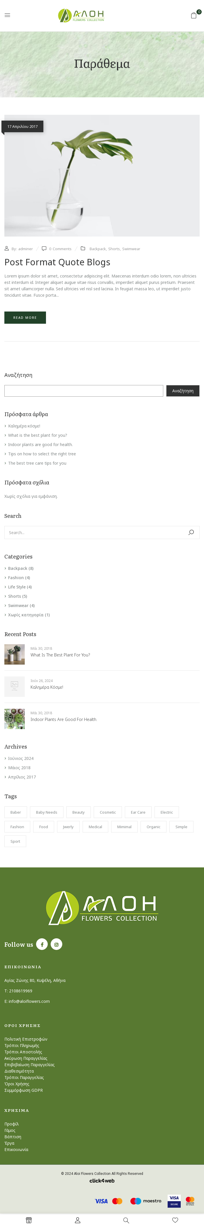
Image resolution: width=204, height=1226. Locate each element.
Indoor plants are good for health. (40, 444)
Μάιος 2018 (19, 767)
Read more (25, 317)
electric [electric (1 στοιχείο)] (167, 812)
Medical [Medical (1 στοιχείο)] (95, 826)
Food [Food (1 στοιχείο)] (43, 826)
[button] (194, 15)
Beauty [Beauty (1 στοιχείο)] (78, 812)
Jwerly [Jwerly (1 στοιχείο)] (68, 826)
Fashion (16, 577)
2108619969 (20, 991)
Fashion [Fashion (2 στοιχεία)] (17, 826)
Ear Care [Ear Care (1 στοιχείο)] (138, 812)
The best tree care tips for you (37, 463)
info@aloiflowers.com (29, 1001)
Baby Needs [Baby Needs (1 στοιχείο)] (46, 812)
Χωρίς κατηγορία (26, 615)
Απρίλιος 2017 (22, 777)
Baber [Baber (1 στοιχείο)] (15, 812)
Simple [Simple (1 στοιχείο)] (181, 826)
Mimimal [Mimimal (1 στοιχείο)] (124, 826)
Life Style (17, 587)
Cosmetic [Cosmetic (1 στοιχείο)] (108, 812)
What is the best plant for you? (37, 435)
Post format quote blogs (57, 262)
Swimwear (18, 605)
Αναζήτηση (18, 375)
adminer (25, 248)
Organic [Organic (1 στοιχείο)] (153, 826)
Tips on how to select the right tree (42, 454)
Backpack (17, 568)
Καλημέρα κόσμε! (24, 426)
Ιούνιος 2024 (20, 758)
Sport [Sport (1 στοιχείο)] (15, 841)
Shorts (14, 596)
